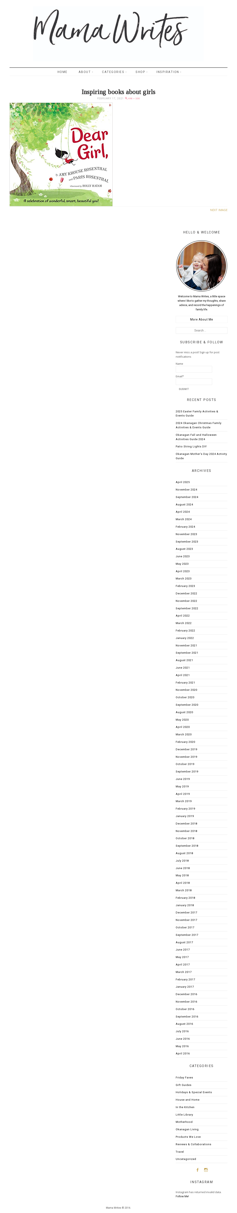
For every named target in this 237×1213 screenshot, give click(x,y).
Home (63, 72)
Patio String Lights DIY (191, 446)
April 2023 (183, 571)
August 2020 (184, 712)
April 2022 (183, 615)
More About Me (201, 319)
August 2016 (184, 1023)
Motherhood (184, 1121)
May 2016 (182, 1046)
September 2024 (187, 497)
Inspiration (167, 72)
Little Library (184, 1114)
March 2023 (184, 578)
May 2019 (182, 786)
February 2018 (185, 897)
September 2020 (187, 704)
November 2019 (186, 756)
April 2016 (183, 1053)
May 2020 (182, 719)
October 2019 (185, 764)
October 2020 (185, 697)
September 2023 (187, 541)
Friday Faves (184, 1077)
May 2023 (182, 563)
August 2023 (184, 548)
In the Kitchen (185, 1107)
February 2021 (185, 682)
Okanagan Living (187, 1129)
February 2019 (185, 808)
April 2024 (183, 511)
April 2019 (183, 793)
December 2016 (186, 994)
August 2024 (184, 504)
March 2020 (184, 734)
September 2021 (187, 652)
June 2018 (183, 868)
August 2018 (184, 853)
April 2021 (183, 675)
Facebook (197, 1169)
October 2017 (185, 927)
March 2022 (184, 623)
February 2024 (185, 526)
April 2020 (183, 727)
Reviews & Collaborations (193, 1144)
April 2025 (183, 482)
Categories (113, 72)
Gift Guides (183, 1085)
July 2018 (182, 860)
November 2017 (186, 920)
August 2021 (184, 660)
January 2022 (185, 638)
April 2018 (183, 882)
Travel (180, 1151)
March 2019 (184, 801)
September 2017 (187, 934)
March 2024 (184, 519)
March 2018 (184, 890)
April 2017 (183, 964)
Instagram (206, 1169)
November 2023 (186, 534)
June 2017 (183, 949)
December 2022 (186, 593)
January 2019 (185, 816)
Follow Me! (182, 1196)
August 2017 (184, 942)
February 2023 (185, 586)
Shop (140, 72)
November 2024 (186, 489)
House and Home (188, 1099)
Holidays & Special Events (194, 1092)
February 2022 (185, 630)
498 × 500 (134, 98)
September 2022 (187, 608)
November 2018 (186, 831)
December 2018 (186, 823)
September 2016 (187, 1016)
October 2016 (185, 1009)
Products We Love (188, 1136)
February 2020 (185, 741)
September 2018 (187, 845)
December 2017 (186, 912)
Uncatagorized (186, 1159)
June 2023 (183, 556)
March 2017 (184, 972)
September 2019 (187, 771)
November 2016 (186, 1001)
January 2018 (185, 905)
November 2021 (186, 645)
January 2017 (185, 986)
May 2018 (182, 875)
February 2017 (185, 979)
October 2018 (185, 838)
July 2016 (182, 1031)
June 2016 (183, 1038)
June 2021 (183, 667)
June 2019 (183, 779)
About (85, 72)
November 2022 (186, 600)
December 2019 (186, 749)
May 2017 (182, 957)
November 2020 (186, 689)
